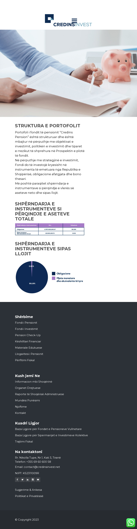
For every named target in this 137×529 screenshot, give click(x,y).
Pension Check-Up (28, 335)
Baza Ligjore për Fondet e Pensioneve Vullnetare (48, 429)
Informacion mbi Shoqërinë (33, 381)
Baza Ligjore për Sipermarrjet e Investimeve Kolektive (51, 435)
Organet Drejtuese (27, 388)
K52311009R (31, 473)
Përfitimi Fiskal (25, 360)
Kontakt (20, 413)
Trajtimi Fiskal (24, 441)
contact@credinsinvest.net (42, 467)
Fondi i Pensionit (26, 322)
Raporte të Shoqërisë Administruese (39, 394)
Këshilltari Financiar (28, 341)
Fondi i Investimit (26, 329)
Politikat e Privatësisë (29, 496)
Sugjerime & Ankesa (28, 489)
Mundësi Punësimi (27, 400)
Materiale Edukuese (28, 347)
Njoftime (21, 406)
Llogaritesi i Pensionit (29, 354)
